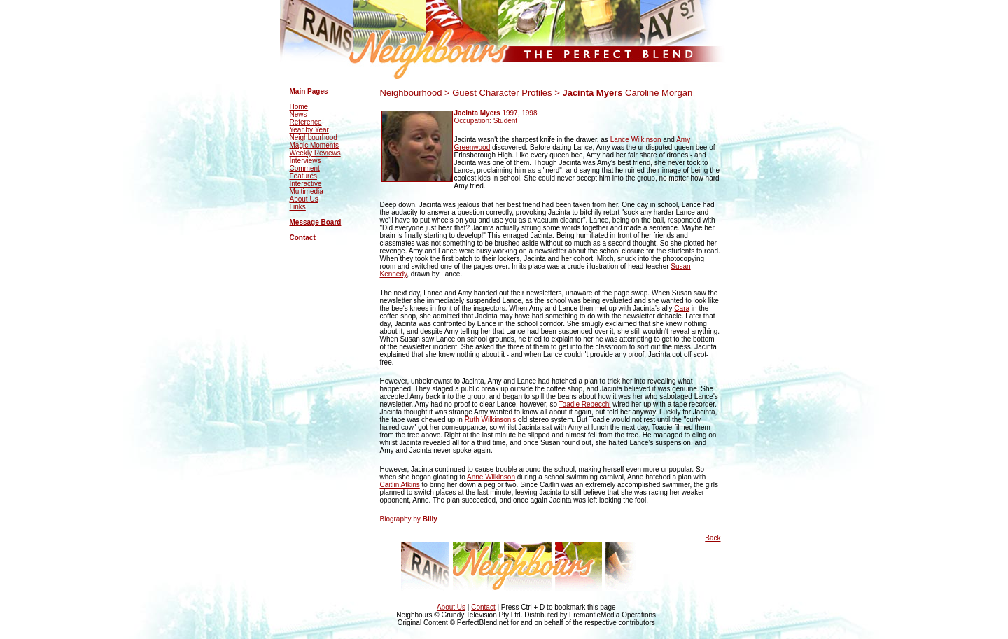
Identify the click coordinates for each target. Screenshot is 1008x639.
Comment (305, 168)
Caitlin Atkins (400, 485)
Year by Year (309, 130)
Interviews (305, 160)
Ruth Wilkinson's (491, 419)
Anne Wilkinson (491, 477)
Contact (303, 237)
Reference (306, 122)
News (298, 114)
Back (712, 538)
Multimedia (306, 191)
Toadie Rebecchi (585, 404)
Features (303, 176)
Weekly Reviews (315, 153)
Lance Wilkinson (636, 139)
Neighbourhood (313, 137)
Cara (682, 308)
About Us (304, 199)
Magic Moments (315, 145)
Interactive (306, 184)
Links (298, 207)
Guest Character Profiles (502, 92)
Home (299, 107)
